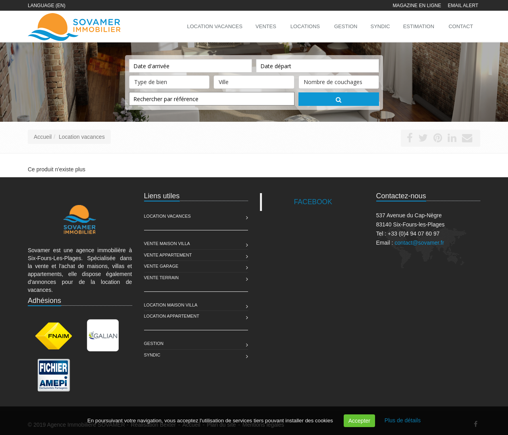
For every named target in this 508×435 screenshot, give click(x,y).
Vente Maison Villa (167, 243)
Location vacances (82, 137)
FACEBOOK (313, 202)
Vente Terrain (161, 277)
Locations (305, 26)
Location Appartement (171, 316)
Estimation (418, 26)
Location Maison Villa (171, 305)
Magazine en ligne (417, 5)
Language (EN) (46, 5)
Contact (460, 26)
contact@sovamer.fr (419, 243)
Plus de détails (403, 420)
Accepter (359, 421)
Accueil (43, 137)
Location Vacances (167, 216)
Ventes (266, 26)
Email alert (463, 5)
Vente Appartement (168, 255)
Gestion (154, 343)
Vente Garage (161, 266)
